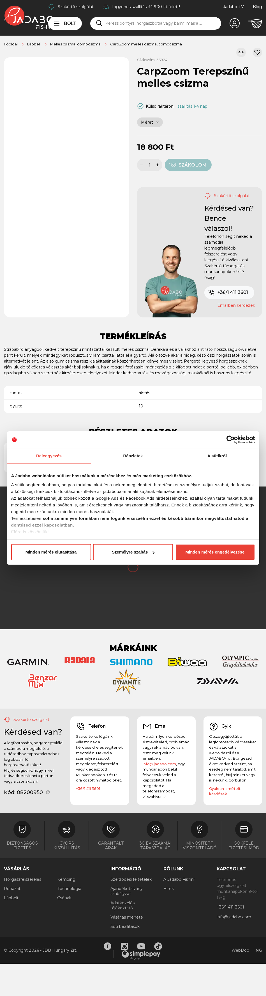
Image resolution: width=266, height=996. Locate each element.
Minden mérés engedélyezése (215, 552)
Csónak (64, 897)
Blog (257, 6)
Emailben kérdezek (236, 305)
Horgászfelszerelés (22, 879)
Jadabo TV (233, 6)
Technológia (69, 888)
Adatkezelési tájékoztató (122, 905)
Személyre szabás (133, 552)
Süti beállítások (125, 926)
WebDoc (240, 950)
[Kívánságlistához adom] (257, 52)
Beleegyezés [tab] (49, 455)
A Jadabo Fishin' (179, 879)
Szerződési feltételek (131, 879)
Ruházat (12, 888)
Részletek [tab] (133, 455)
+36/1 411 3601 (228, 292)
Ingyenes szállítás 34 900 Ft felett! (146, 6)
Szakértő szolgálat (76, 6)
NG (259, 950)
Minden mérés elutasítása (51, 552)
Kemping (66, 879)
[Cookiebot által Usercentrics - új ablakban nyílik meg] (230, 439)
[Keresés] (99, 23)
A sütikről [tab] (217, 455)
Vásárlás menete (126, 917)
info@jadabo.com (159, 764)
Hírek (168, 888)
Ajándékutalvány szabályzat (126, 891)
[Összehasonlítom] (241, 52)
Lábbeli (11, 897)
